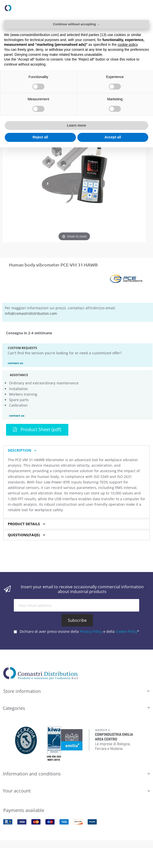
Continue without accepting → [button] (76, 24)
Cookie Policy (126, 631)
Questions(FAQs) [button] (24, 535)
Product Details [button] (24, 524)
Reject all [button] (40, 137)
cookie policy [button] (127, 45)
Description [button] (19, 450)
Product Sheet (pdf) (37, 429)
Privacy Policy (91, 631)
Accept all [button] (113, 137)
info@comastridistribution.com (31, 313)
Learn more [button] (76, 125)
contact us (15, 363)
